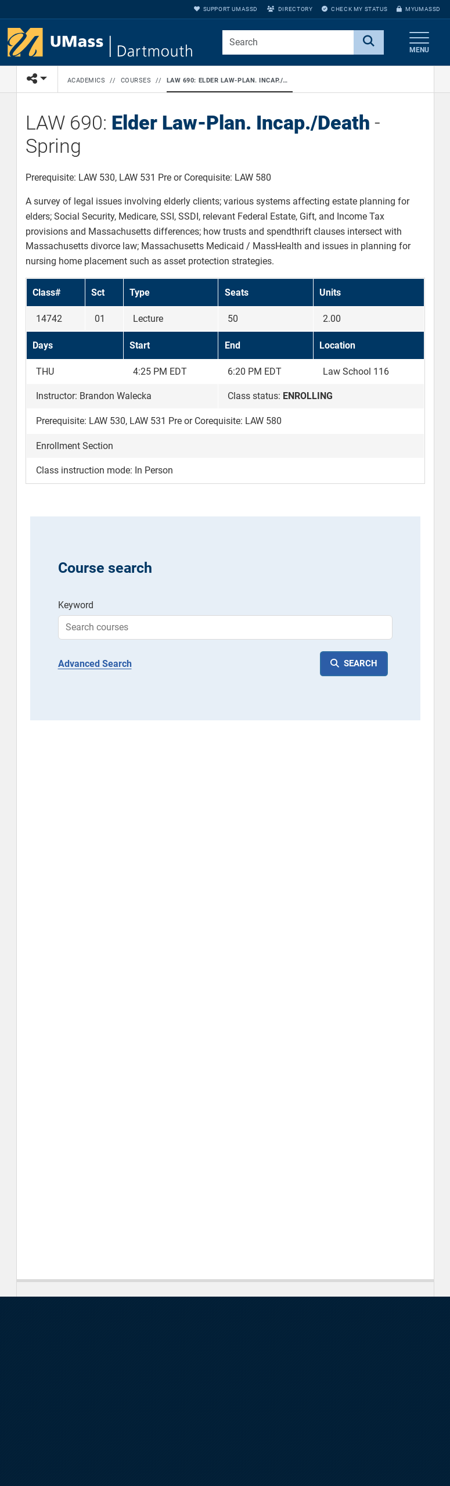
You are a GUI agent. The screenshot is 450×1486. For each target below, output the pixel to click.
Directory (289, 9)
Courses (136, 80)
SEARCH (360, 663)
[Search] (369, 42)
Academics (86, 80)
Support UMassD (226, 9)
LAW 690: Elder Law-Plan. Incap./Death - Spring (227, 80)
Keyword (75, 605)
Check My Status (354, 9)
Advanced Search (95, 663)
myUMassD (419, 9)
